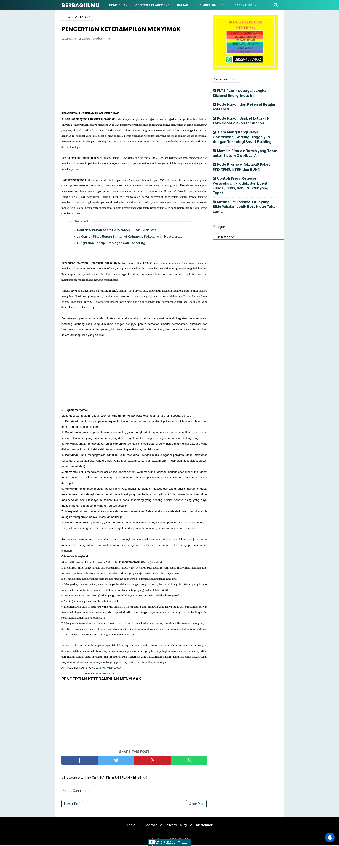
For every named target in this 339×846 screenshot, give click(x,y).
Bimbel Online (211, 5)
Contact (150, 826)
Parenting (243, 5)
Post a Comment (75, 791)
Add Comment (102, 39)
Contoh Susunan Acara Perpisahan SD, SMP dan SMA (116, 231)
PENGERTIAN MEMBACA (104, 668)
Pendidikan (118, 5)
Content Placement (152, 5)
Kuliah (182, 5)
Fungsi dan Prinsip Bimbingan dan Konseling (111, 244)
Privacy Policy (176, 826)
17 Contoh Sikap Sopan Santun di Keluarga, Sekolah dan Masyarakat (129, 237)
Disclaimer (205, 826)
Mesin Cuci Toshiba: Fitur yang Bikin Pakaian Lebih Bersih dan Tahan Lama (245, 207)
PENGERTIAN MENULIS (98, 674)
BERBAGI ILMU (80, 5)
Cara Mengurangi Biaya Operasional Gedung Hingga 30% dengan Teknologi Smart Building (242, 137)
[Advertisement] (134, 76)
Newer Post (72, 804)
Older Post (196, 804)
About (130, 826)
